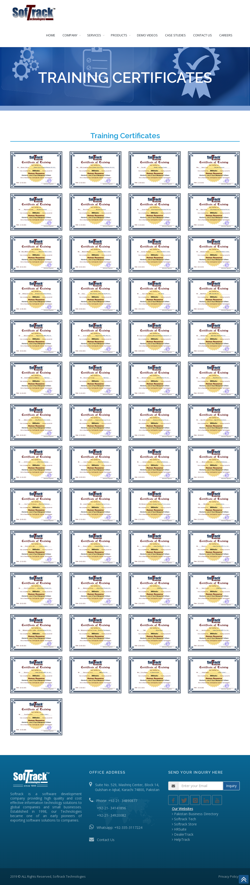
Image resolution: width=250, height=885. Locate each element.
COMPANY (69, 35)
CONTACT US (202, 35)
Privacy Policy (229, 876)
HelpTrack (181, 839)
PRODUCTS (119, 35)
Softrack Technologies (69, 876)
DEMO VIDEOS (147, 35)
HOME (50, 35)
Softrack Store (184, 824)
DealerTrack (182, 834)
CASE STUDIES (175, 35)
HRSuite (179, 829)
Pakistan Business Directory (195, 813)
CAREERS (225, 35)
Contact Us (106, 839)
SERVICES (94, 35)
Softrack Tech (184, 819)
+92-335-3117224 (128, 827)
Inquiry (231, 785)
